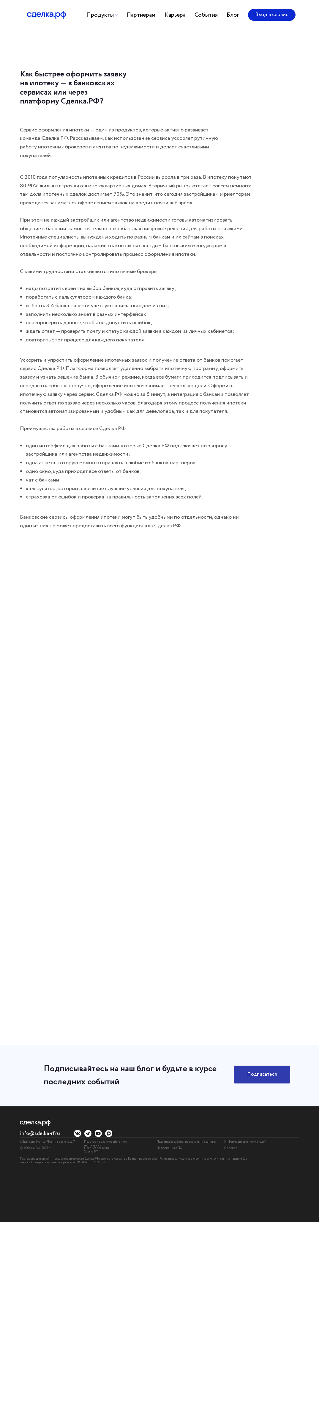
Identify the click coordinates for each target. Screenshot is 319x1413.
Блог (233, 15)
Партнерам (141, 15)
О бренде (230, 1148)
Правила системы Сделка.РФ (96, 1150)
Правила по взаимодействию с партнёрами (105, 1144)
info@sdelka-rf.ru (40, 1133)
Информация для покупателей (245, 1142)
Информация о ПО (169, 1148)
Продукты (100, 15)
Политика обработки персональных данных (186, 1142)
